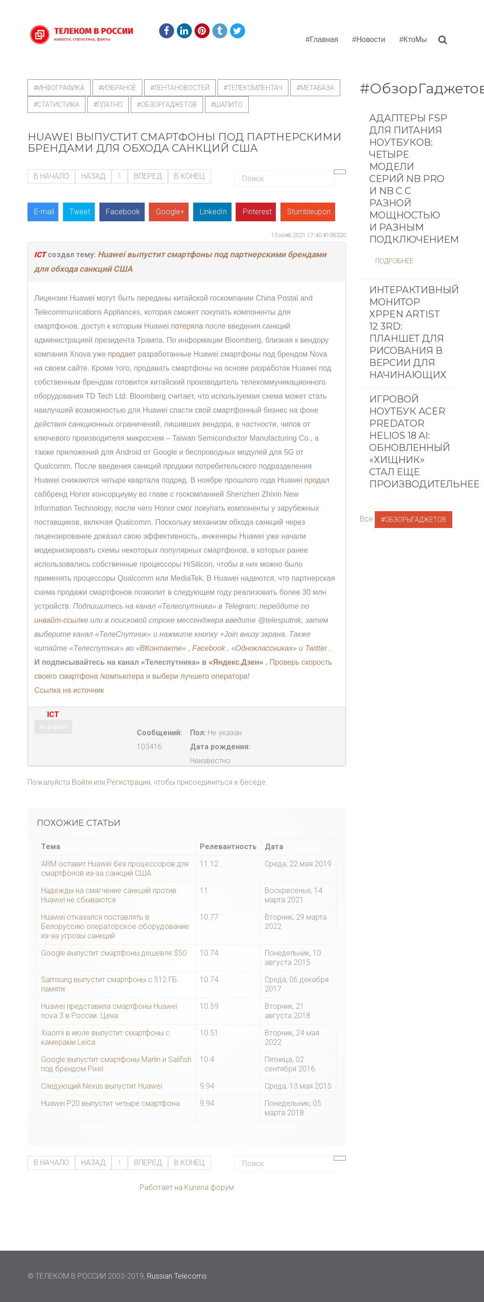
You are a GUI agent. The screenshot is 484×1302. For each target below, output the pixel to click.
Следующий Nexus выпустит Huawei (101, 1086)
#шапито (227, 104)
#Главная (322, 39)
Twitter (316, 648)
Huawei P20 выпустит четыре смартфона (110, 1103)
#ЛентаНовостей (180, 87)
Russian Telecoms (177, 1276)
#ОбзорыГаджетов (413, 519)
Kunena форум (209, 1187)
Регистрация (128, 782)
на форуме (53, 727)
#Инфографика (59, 87)
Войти (82, 782)
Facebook (209, 648)
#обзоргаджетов (167, 104)
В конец (189, 176)
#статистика (56, 104)
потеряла (187, 326)
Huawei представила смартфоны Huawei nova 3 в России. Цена (109, 1011)
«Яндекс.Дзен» (236, 662)
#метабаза (315, 87)
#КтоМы (413, 39)
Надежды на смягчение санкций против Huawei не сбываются (108, 895)
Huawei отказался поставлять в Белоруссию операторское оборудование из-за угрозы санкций (115, 926)
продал (317, 480)
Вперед (148, 176)
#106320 (334, 235)
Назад (93, 176)
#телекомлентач (253, 87)
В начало (51, 176)
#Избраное (117, 87)
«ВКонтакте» (161, 648)
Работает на (161, 1187)
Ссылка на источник (69, 690)
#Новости (369, 39)
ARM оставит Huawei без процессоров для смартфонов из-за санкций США (115, 868)
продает (122, 354)
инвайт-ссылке (61, 620)
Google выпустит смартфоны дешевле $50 (114, 953)
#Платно (108, 104)
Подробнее (394, 261)
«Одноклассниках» (263, 648)
